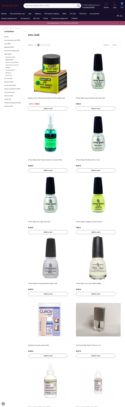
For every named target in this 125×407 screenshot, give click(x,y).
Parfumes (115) (8, 82)
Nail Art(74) (9, 75)
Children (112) (8, 106)
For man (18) (8, 78)
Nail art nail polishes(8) (12, 62)
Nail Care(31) (9, 60)
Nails (11, 28)
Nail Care (17, 28)
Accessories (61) (9, 92)
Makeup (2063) (9, 47)
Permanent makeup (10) (11, 51)
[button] (35, 45)
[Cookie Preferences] (3, 404)
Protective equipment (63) (12, 103)
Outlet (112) (7, 99)
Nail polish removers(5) (12, 65)
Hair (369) (7, 44)
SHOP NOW (74, 23)
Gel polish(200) (10, 70)
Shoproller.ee (55, 405)
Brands (6, 37)
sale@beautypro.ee (105, 393)
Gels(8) (8, 67)
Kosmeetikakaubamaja (18, 405)
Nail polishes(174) (10, 57)
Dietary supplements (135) (12, 89)
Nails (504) (7, 54)
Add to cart (36, 85)
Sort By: (106, 45)
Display (30, 45)
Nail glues (8, 73)
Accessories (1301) (10, 85)
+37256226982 (88, 7)
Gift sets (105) (8, 96)
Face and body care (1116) (12, 40)
